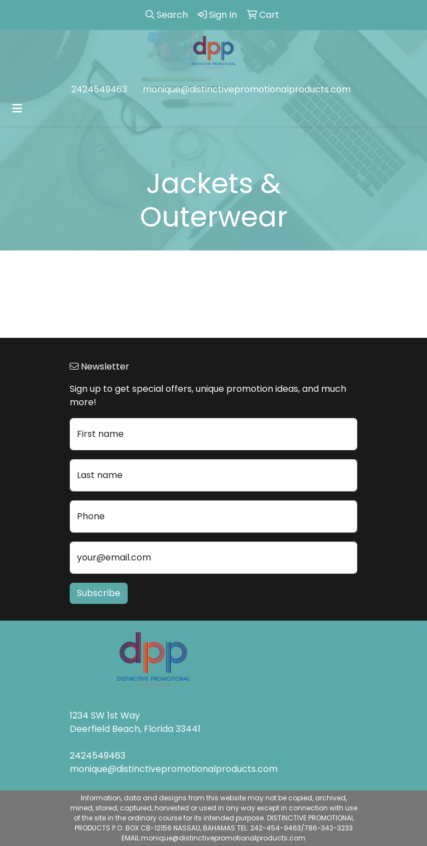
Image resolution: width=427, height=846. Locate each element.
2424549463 (99, 89)
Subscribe (98, 593)
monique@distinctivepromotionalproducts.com (247, 89)
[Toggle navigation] (17, 108)
